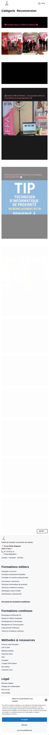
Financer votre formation (10, 644)
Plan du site (5, 689)
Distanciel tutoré (7, 654)
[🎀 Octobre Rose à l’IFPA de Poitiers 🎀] (24, 45)
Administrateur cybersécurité (11, 594)
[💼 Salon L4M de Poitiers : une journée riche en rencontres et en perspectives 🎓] (24, 120)
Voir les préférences (24, 730)
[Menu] (41, 3)
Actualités (4, 660)
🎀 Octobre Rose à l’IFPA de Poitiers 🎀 (21, 25)
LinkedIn (4, 558)
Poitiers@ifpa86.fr (10, 554)
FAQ (3, 657)
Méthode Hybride (7, 651)
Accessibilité (5, 693)
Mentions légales (7, 683)
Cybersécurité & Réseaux (10, 628)
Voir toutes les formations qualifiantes (15, 602)
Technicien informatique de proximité (14, 584)
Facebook (12, 558)
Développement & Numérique (11, 621)
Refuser (24, 725)
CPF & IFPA (5, 647)
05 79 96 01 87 (9, 551)
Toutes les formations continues (12, 631)
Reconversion (9, 20)
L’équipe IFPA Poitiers (9, 663)
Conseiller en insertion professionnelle (14, 577)
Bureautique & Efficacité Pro (11, 615)
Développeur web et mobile (11, 591)
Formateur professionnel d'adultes (13, 574)
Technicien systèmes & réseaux (12, 587)
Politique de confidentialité (10, 686)
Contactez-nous (7, 670)
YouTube (20, 558)
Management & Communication (12, 625)
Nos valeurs (5, 667)
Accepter (24, 720)
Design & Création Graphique (11, 618)
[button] (46, 700)
